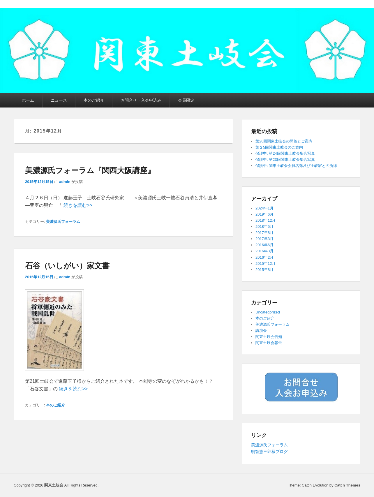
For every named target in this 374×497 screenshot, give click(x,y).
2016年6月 (264, 245)
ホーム (28, 100)
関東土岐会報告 (268, 343)
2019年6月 (264, 214)
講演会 (261, 330)
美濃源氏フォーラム (63, 221)
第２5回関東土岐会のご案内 (279, 147)
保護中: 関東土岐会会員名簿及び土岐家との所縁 (296, 165)
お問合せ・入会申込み (141, 100)
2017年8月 (264, 232)
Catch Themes (347, 485)
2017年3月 (264, 239)
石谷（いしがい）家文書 (67, 265)
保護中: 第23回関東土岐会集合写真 (285, 159)
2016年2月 (264, 257)
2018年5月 (264, 226)
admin (64, 181)
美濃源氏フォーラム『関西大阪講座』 (90, 170)
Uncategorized (267, 312)
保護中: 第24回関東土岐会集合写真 (285, 153)
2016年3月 (264, 251)
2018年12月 (265, 220)
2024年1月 (264, 208)
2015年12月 (265, 263)
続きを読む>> (77, 205)
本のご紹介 (94, 100)
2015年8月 (264, 269)
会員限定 (186, 100)
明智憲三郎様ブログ (269, 451)
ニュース (59, 100)
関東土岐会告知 (268, 336)
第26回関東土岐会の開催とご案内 (284, 141)
